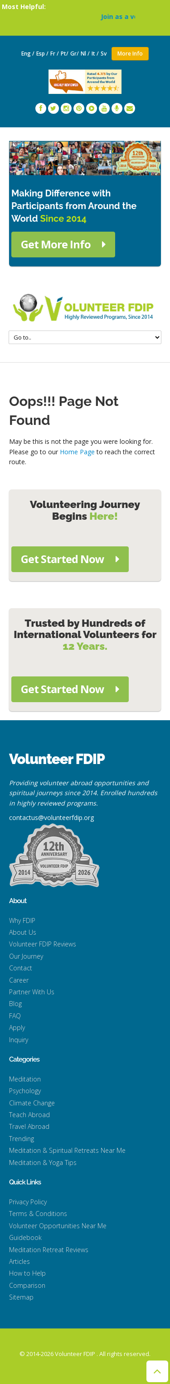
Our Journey (26, 956)
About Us (22, 932)
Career (19, 980)
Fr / (54, 53)
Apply (17, 1027)
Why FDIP (22, 920)
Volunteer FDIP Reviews (42, 944)
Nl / (85, 53)
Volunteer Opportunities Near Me (58, 1225)
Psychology (25, 1090)
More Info (130, 53)
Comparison (27, 1285)
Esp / (42, 53)
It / (95, 53)
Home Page (77, 451)
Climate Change (32, 1103)
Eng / (27, 53)
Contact (20, 968)
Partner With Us (31, 992)
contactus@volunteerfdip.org (51, 817)
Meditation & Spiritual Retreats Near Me (67, 1150)
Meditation (25, 1079)
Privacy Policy (28, 1202)
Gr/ (74, 53)
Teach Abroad (29, 1114)
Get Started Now (70, 558)
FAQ (15, 1015)
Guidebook (25, 1237)
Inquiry (18, 1039)
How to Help (27, 1273)
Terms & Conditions (38, 1213)
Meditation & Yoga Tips (43, 1162)
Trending (21, 1138)
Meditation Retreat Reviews (48, 1249)
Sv (104, 53)
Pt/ (64, 53)
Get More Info (63, 244)
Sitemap (21, 1297)
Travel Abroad (29, 1126)
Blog (15, 1003)
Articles (19, 1261)
